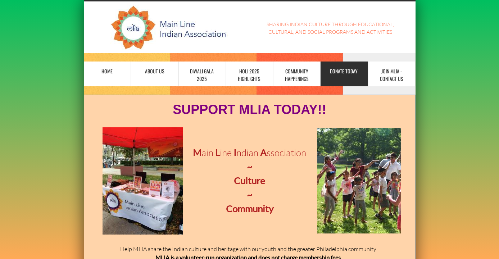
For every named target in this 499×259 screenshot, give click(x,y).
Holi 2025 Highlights (249, 74)
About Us (154, 71)
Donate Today (344, 71)
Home (107, 71)
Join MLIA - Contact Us (391, 74)
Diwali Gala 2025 (202, 74)
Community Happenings (297, 74)
